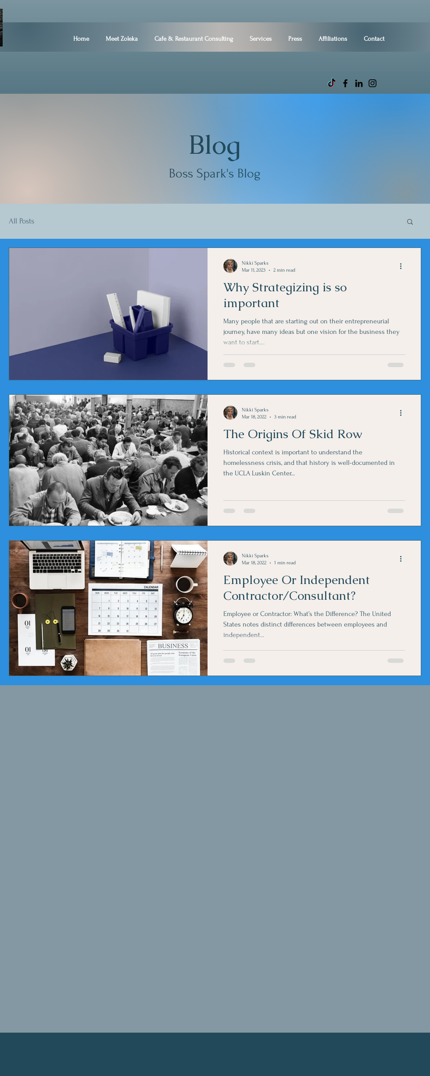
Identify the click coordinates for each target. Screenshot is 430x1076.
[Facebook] (345, 83)
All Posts (21, 221)
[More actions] (403, 266)
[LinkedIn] (359, 83)
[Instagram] (372, 83)
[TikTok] (331, 83)
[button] (410, 222)
